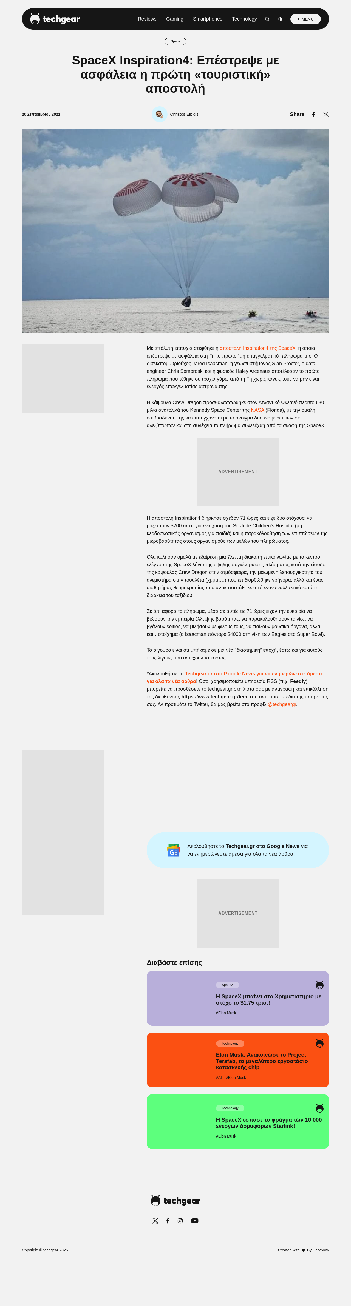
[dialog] (175, 653)
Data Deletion (144, 784)
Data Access (175, 784)
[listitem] (175, 616)
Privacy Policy (206, 784)
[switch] (243, 628)
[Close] (270, 522)
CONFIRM (136, 764)
